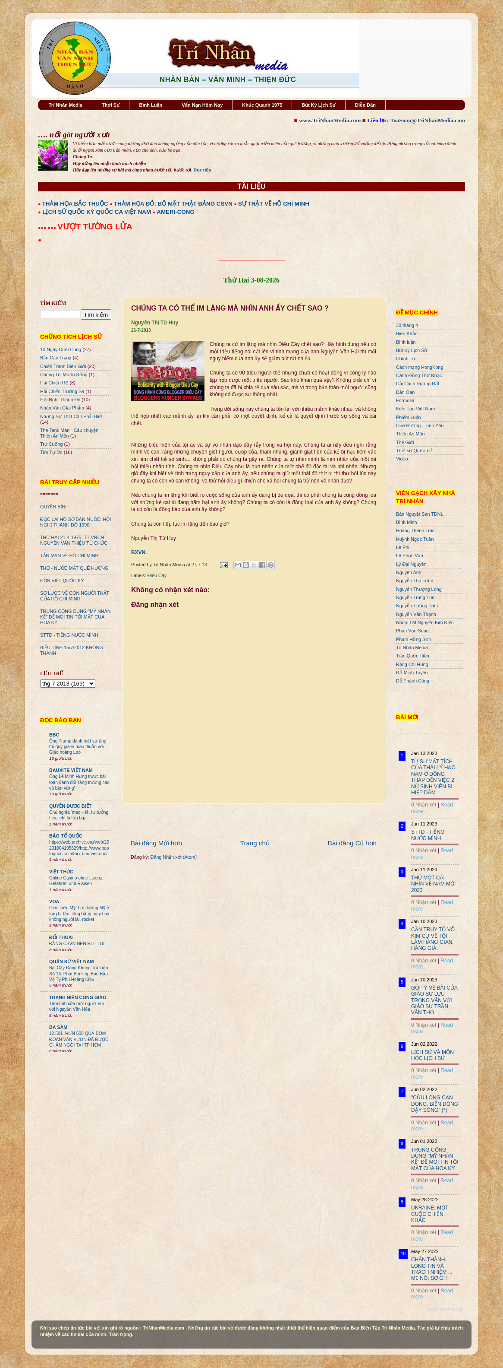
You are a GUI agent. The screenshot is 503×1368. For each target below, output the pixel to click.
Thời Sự (110, 105)
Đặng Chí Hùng (412, 664)
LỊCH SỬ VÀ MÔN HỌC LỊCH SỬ (432, 1055)
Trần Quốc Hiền (412, 655)
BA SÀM (58, 1027)
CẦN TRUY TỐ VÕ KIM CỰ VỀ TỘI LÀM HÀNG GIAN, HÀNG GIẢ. (433, 939)
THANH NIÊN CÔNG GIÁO (78, 997)
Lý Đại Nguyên (411, 564)
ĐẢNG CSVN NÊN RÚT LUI (76, 943)
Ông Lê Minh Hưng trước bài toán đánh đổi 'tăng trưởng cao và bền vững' (79, 782)
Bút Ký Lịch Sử (319, 105)
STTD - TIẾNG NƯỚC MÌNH (69, 635)
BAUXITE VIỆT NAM (71, 770)
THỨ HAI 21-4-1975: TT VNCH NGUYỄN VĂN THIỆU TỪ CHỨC (73, 540)
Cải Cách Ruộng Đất (417, 383)
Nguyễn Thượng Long (419, 589)
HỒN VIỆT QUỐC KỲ (62, 580)
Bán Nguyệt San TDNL (419, 514)
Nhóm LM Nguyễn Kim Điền (425, 622)
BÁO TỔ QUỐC (65, 835)
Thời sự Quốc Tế (414, 450)
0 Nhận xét (423, 805)
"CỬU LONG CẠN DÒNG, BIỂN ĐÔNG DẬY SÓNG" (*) (434, 1104)
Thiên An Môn (410, 433)
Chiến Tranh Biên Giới (63, 366)
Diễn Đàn (365, 105)
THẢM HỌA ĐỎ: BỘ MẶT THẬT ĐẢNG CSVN (173, 203)
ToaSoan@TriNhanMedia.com (427, 120)
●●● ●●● (47, 227)
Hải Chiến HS (54, 382)
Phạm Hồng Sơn (413, 639)
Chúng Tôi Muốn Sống (64, 374)
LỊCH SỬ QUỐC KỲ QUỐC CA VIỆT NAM (96, 212)
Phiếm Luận (408, 417)
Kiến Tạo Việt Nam (415, 408)
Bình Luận (150, 105)
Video (402, 458)
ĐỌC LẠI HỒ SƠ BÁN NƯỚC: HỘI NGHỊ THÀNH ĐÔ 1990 (75, 522)
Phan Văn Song (412, 630)
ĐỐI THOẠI (61, 937)
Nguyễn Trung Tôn (415, 597)
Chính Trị (405, 358)
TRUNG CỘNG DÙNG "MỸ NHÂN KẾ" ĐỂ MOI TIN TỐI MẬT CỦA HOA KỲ (75, 617)
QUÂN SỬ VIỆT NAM (71, 961)
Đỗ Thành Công (412, 680)
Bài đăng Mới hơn (156, 843)
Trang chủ (255, 843)
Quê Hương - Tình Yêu (419, 425)
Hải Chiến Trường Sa (62, 391)
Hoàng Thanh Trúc (415, 530)
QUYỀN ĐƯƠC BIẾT (70, 806)
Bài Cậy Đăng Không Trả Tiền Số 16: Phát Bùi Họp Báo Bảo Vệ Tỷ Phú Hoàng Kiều (78, 973)
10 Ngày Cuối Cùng (60, 349)
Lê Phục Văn (409, 555)
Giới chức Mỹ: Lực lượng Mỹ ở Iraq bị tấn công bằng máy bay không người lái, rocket (79, 913)
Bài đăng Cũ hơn (352, 843)
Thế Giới (405, 442)
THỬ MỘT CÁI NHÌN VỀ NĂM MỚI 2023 (433, 884)
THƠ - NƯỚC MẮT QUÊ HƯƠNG (74, 568)
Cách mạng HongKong (419, 367)
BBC (54, 734)
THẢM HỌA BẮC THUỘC (75, 203)
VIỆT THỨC (61, 871)
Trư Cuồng (51, 444)
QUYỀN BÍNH (54, 506)
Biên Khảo (407, 333)
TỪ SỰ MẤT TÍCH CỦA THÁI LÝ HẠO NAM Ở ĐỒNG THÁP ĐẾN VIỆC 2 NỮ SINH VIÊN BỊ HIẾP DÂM (433, 777)
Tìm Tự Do (51, 452)
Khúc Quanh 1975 (262, 105)
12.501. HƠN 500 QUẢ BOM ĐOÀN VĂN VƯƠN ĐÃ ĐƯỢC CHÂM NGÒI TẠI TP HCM (78, 1039)
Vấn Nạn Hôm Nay (202, 105)
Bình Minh (406, 522)
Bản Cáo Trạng (56, 357)
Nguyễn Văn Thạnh (416, 614)
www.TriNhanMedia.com (330, 120)
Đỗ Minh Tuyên (412, 672)
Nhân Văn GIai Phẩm (62, 407)
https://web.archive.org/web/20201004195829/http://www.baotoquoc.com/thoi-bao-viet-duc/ (79, 848)
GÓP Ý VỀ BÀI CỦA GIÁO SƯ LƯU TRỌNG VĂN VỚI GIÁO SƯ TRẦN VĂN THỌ (434, 1000)
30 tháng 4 (407, 325)
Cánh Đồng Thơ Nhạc (419, 375)
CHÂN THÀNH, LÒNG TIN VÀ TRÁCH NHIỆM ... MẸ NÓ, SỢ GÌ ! (432, 1269)
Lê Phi (402, 547)
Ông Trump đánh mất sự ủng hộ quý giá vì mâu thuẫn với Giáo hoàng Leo (77, 747)
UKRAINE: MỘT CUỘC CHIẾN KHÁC (429, 1214)
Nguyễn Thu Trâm (414, 580)
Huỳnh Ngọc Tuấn (415, 539)
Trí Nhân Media (65, 105)
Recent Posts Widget (445, 1309)
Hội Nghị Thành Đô (60, 399)
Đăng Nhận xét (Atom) (174, 857)
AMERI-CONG (175, 212)
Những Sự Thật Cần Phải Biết (71, 416)
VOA (54, 901)
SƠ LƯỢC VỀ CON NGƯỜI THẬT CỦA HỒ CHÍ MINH (74, 595)
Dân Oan (405, 392)
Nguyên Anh (408, 572)
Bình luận (406, 342)
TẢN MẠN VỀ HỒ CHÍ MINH (69, 555)
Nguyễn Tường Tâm (417, 605)
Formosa (405, 400)
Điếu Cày (157, 575)
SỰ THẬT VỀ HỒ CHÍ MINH (273, 203)
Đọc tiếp (202, 169)
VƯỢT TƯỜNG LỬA (94, 226)
